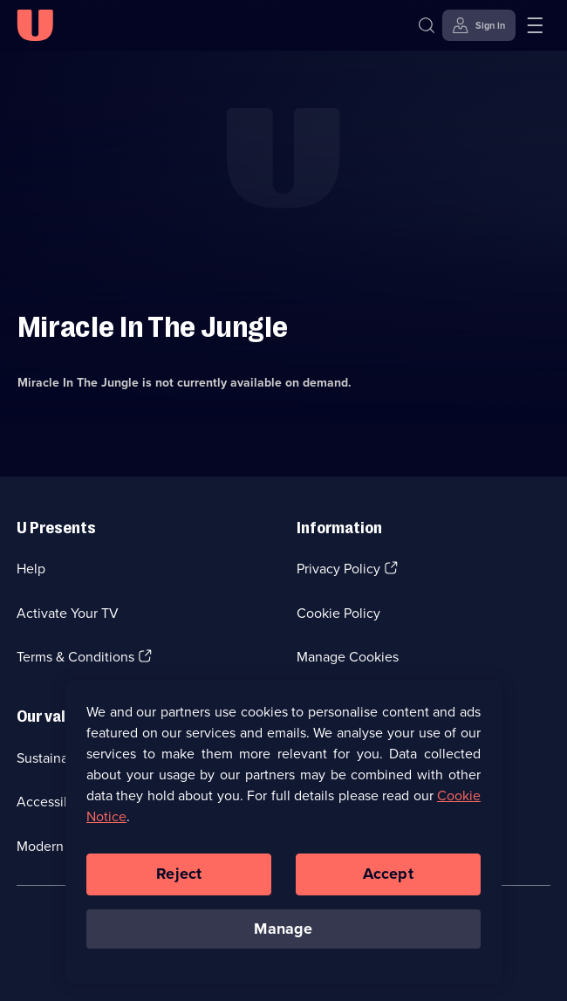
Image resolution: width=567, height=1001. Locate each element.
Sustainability (57, 758)
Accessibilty (53, 802)
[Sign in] (479, 25)
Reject (179, 879)
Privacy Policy (338, 569)
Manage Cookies (348, 657)
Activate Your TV (68, 613)
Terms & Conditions (75, 657)
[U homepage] (35, 25)
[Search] (426, 25)
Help (31, 569)
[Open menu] (534, 25)
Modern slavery (63, 846)
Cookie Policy (338, 613)
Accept (388, 879)
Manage (283, 934)
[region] (283, 838)
